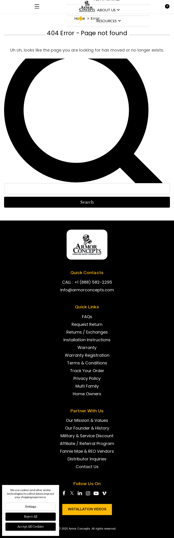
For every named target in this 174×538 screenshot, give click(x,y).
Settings (30, 506)
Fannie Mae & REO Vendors (87, 451)
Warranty (87, 347)
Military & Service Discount (87, 436)
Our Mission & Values (87, 420)
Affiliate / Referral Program (87, 443)
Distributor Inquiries (87, 459)
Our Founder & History (87, 428)
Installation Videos (87, 509)
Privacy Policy (87, 378)
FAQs (87, 316)
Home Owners (87, 394)
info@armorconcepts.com (87, 290)
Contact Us (87, 466)
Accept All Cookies (30, 526)
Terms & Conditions (87, 363)
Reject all (30, 516)
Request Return (87, 324)
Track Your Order (87, 370)
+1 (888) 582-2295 (93, 282)
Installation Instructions (87, 340)
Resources (108, 21)
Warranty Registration (87, 355)
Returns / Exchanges (87, 332)
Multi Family (87, 386)
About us (108, 10)
